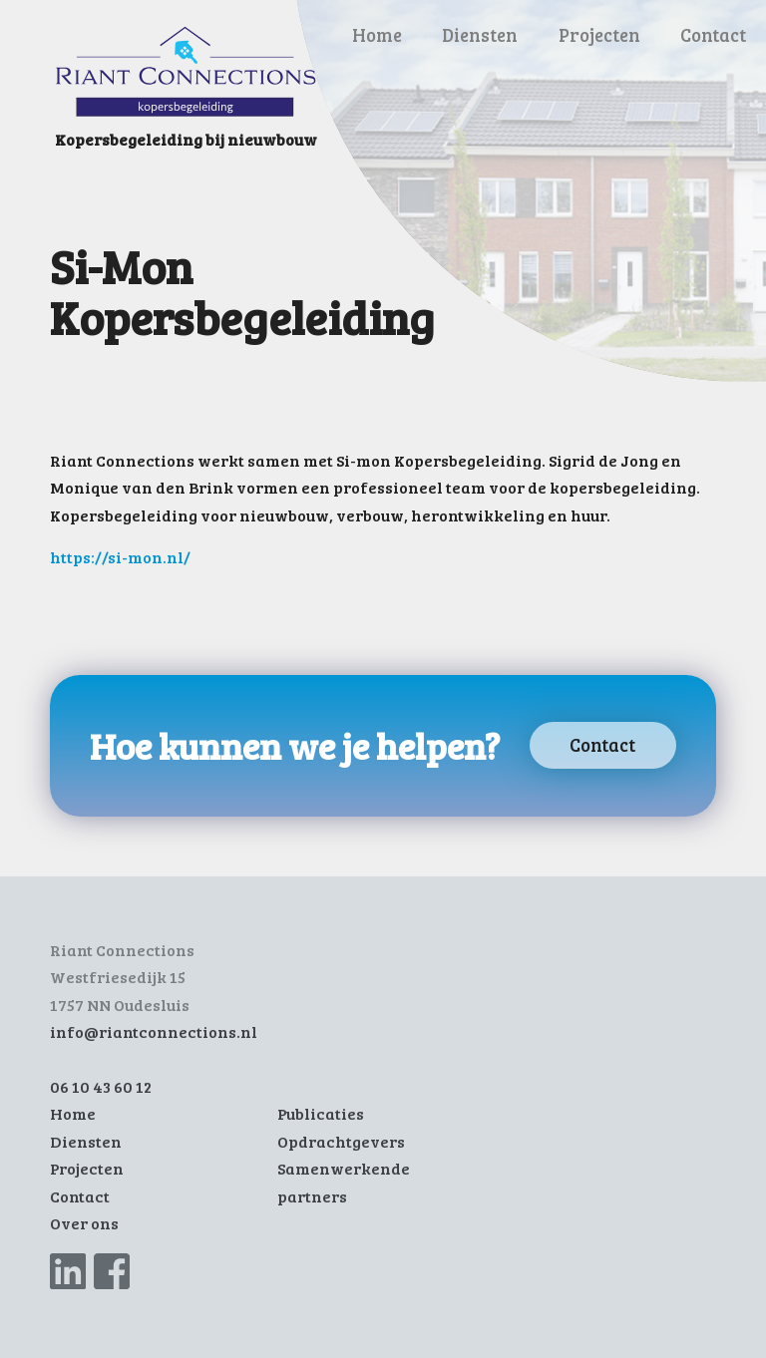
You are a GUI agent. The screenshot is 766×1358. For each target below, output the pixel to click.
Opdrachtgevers (341, 1142)
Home (377, 34)
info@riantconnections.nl (153, 1032)
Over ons (84, 1223)
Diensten (480, 34)
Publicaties (320, 1114)
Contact (713, 34)
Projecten (599, 34)
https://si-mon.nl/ (120, 557)
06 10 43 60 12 (101, 1087)
